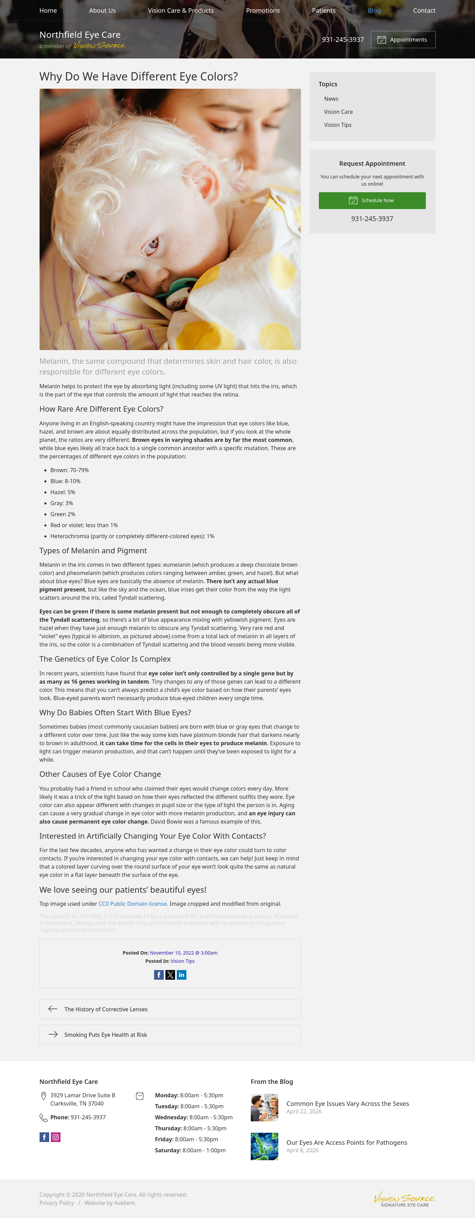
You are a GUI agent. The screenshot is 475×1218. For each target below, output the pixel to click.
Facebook (44, 1137)
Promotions (263, 10)
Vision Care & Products (181, 10)
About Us (102, 10)
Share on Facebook (159, 975)
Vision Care (338, 112)
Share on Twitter (170, 975)
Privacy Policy (57, 1203)
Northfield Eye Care (111, 1194)
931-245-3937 (343, 39)
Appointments (402, 39)
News (331, 98)
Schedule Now (371, 200)
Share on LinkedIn (181, 975)
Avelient (124, 1203)
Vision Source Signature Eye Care (405, 1198)
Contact (424, 10)
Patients (324, 10)
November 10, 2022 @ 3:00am (184, 952)
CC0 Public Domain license (133, 903)
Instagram (56, 1137)
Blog (374, 10)
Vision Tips (183, 961)
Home (48, 10)
